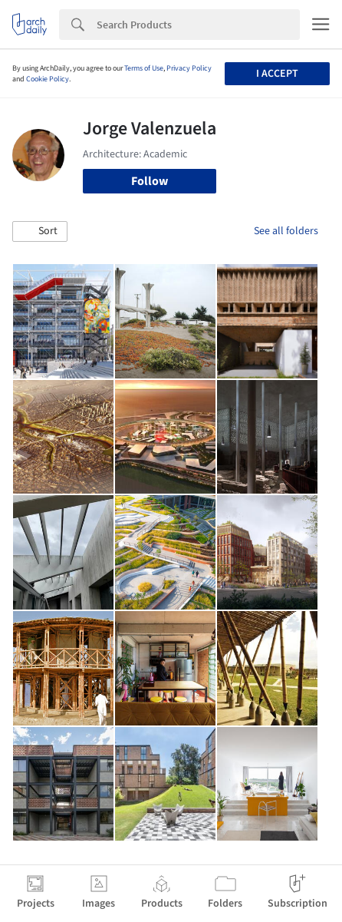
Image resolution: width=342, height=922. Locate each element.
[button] (39, 232)
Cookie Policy (47, 79)
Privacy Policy (189, 68)
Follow (149, 181)
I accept (277, 73)
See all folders (286, 231)
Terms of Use (143, 68)
